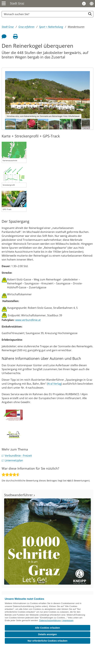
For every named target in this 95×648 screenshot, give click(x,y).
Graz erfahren (26, 27)
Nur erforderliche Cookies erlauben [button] (48, 640)
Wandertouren (76, 27)
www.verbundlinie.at (28, 320)
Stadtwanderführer (19, 495)
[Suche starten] (90, 14)
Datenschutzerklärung (50, 620)
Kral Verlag (54, 383)
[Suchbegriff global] (45, 14)
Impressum (68, 620)
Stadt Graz (17, 3)
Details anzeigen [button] (47, 634)
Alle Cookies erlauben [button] (47, 627)
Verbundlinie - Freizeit (18, 455)
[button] (87, 94)
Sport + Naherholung (51, 27)
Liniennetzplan (14, 460)
